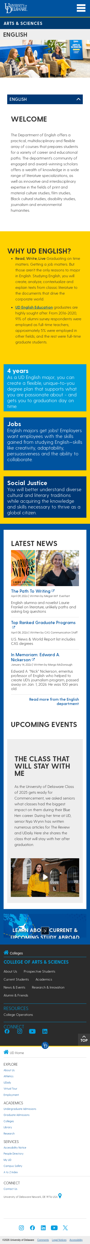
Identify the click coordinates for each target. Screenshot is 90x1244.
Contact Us (10, 1188)
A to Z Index (11, 1172)
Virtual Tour (10, 1088)
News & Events (14, 987)
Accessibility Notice (15, 1147)
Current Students (16, 979)
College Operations (18, 1014)
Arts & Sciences (23, 23)
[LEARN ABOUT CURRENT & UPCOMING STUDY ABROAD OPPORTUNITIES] (45, 926)
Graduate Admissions (17, 1114)
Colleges (9, 1121)
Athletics (8, 1076)
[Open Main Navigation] (81, 8)
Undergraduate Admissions (20, 1108)
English (18, 99)
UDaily (7, 1082)
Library (8, 1127)
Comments (43, 1240)
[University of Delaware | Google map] (60, 1196)
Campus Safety (13, 1165)
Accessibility (76, 1240)
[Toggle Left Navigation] (78, 99)
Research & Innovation (48, 987)
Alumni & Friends (16, 995)
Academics (44, 979)
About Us (10, 971)
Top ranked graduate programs (43, 622)
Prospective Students (39, 971)
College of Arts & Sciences (36, 962)
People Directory (14, 1153)
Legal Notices (59, 1240)
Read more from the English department (54, 701)
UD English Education (34, 307)
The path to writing (30, 590)
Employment (11, 1094)
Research (9, 1133)
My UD (7, 1159)
